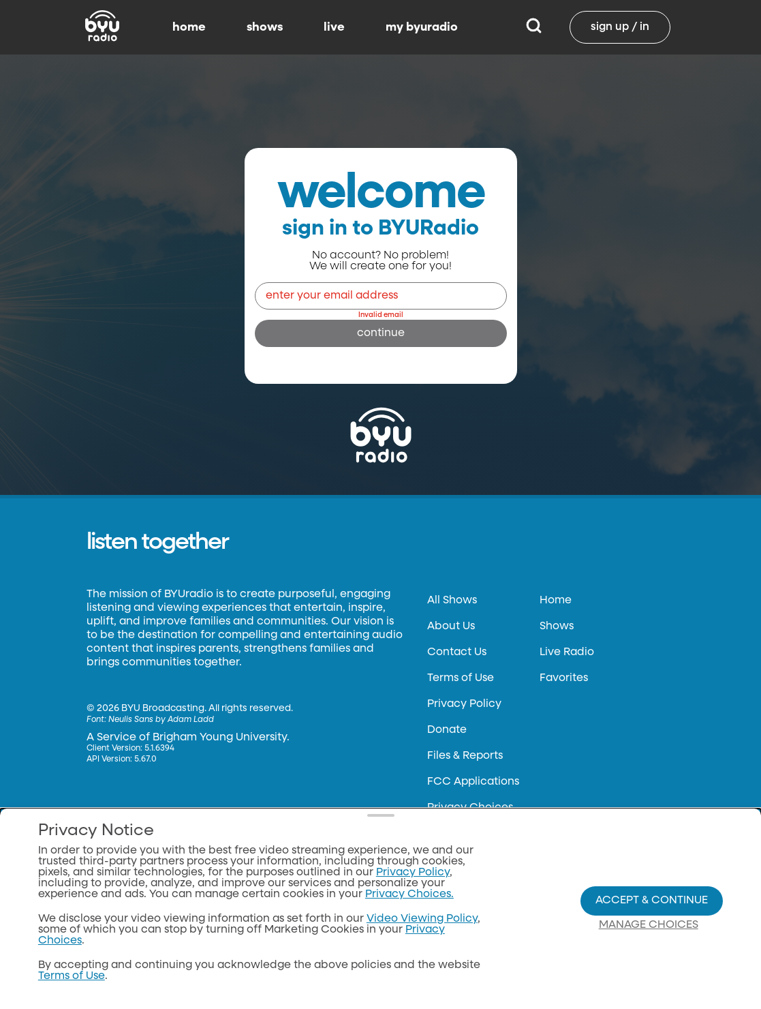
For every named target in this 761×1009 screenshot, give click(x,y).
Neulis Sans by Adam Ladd (161, 720)
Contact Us (456, 652)
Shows (557, 626)
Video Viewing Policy (422, 919)
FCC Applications (473, 782)
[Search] (533, 27)
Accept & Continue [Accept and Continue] (651, 900)
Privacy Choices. (409, 894)
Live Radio (567, 652)
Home (556, 600)
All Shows (452, 600)
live (334, 27)
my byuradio (422, 27)
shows (265, 27)
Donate (447, 730)
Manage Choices (648, 925)
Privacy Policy (464, 704)
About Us (451, 626)
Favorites (564, 678)
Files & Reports (465, 756)
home (189, 27)
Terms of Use (460, 678)
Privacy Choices (470, 807)
